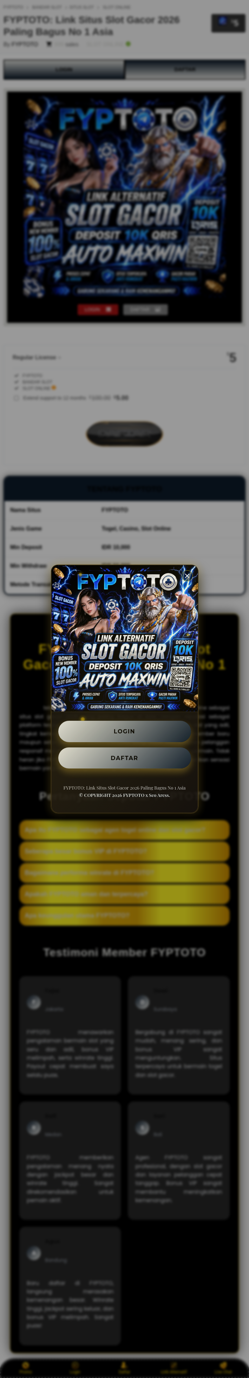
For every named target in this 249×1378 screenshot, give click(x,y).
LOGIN (124, 731)
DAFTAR (124, 757)
